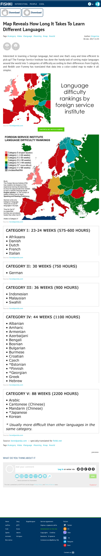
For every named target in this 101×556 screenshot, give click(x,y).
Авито (18, 533)
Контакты (43, 536)
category (12, 36)
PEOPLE (33, 4)
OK (68, 529)
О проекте (51, 536)
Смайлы (52, 533)
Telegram (70, 542)
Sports (7, 533)
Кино (18, 529)
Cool (41, 4)
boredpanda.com (16, 125)
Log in (60, 469)
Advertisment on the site (48, 529)
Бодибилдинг (30, 521)
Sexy (18, 521)
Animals (8, 536)
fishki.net (57, 440)
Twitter (69, 525)
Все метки (8, 540)
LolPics (7, 525)
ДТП (17, 525)
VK (69, 538)
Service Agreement (46, 521)
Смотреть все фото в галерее (51, 129)
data (20, 36)
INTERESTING (21, 4)
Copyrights (44, 533)
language (28, 36)
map (46, 36)
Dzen (68, 545)
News (7, 521)
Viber (69, 533)
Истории (19, 536)
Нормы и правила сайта (48, 525)
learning (38, 36)
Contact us (69, 552)
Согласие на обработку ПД (49, 540)
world (52, 36)
